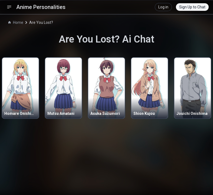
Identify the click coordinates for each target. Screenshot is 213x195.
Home (15, 22)
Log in (163, 7)
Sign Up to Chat (192, 7)
